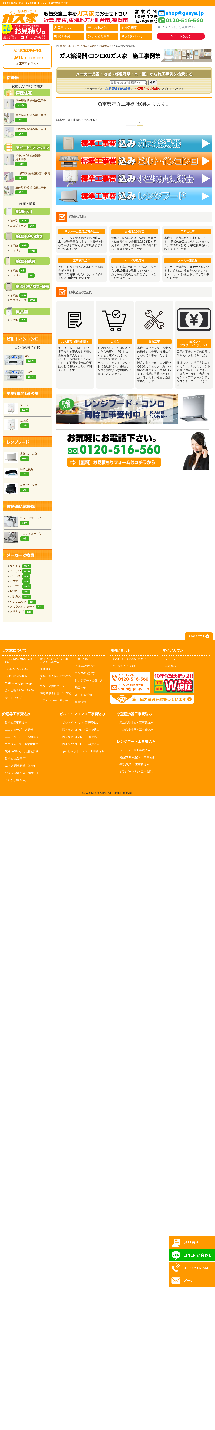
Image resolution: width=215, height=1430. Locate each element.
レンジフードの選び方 (89, 680)
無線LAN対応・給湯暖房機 (21, 751)
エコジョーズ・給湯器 (19, 729)
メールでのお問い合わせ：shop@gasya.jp (130, 682)
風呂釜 (18, 319)
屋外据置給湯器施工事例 (25, 117)
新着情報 (80, 702)
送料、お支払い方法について (55, 677)
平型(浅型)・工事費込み (134, 764)
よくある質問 (99, 36)
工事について (65, 27)
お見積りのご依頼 (123, 666)
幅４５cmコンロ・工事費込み (80, 744)
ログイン (170, 658)
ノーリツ (20, 571)
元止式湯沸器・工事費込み (136, 722)
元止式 (16, 408)
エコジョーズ (23, 225)
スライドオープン (23, 521)
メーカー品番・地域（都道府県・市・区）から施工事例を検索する (134, 74)
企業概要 (129, 27)
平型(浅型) (18, 472)
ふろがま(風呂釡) (15, 780)
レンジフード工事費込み (134, 750)
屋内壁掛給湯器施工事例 (25, 132)
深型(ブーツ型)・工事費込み (137, 771)
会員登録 (170, 666)
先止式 (16, 423)
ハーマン (20, 586)
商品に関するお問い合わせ (129, 658)
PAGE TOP (199, 636)
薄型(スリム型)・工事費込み (137, 757)
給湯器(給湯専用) (15, 758)
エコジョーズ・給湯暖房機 (22, 744)
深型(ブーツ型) (21, 488)
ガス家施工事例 (106, 46)
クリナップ (21, 611)
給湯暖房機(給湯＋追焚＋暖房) (24, 772)
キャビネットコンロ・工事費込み (83, 751)
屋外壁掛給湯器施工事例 (25, 103)
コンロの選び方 (85, 673)
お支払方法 (98, 27)
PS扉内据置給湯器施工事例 (27, 176)
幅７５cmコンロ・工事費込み (80, 729)
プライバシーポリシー (54, 700)
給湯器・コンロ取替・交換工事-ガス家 (78, 46)
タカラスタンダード (27, 606)
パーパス (20, 576)
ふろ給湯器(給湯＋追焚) (20, 765)
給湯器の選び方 (85, 666)
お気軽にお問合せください (134, 450)
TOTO (20, 591)
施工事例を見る (26, 63)
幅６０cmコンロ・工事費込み (80, 736)
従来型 (19, 220)
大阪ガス (20, 596)
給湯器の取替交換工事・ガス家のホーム (55, 660)
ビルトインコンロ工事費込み (80, 722)
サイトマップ (13, 697)
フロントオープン (23, 536)
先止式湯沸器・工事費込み (136, 729)
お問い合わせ (133, 36)
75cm (20, 375)
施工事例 (62, 36)
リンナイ (20, 566)
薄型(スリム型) (21, 456)
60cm (20, 359)
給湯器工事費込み (16, 722)
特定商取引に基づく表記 (55, 693)
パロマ (20, 581)
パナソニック (23, 601)
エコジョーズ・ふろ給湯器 (22, 736)
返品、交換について (52, 686)
